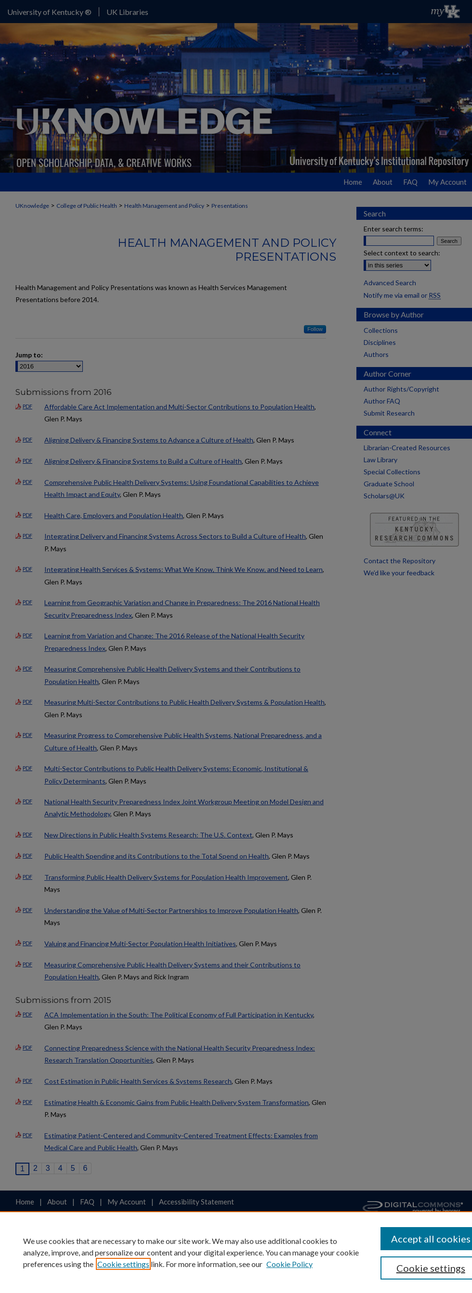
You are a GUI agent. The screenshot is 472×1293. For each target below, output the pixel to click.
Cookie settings (123, 1263)
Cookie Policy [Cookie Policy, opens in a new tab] (289, 1263)
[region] (236, 1252)
